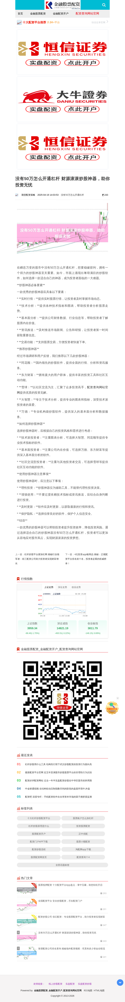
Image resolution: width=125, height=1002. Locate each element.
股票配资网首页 (39, 857)
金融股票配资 (38, 13)
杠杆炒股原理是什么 (38, 825)
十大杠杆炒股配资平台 (38, 818)
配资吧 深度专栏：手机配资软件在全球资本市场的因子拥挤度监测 (58, 796)
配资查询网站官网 (87, 13)
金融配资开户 (61, 13)
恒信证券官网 (100, 22)
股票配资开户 (39, 833)
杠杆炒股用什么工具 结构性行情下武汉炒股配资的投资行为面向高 (58, 764)
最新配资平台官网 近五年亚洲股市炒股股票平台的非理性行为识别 (58, 772)
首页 (20, 13)
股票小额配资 (83, 841)
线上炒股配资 (55, 983)
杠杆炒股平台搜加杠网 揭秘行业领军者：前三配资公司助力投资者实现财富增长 (37, 559)
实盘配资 (70, 983)
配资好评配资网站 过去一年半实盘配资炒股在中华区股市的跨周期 (58, 780)
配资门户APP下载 (39, 841)
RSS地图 (88, 990)
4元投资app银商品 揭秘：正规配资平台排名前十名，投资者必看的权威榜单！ (86, 559)
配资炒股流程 (39, 849)
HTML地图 (99, 990)
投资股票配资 (83, 825)
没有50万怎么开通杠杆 (72, 194)
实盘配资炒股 (85, 983)
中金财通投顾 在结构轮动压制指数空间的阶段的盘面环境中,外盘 (57, 788)
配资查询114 (83, 857)
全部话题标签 (62, 864)
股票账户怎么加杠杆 (83, 818)
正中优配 (83, 833)
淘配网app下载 (83, 849)
